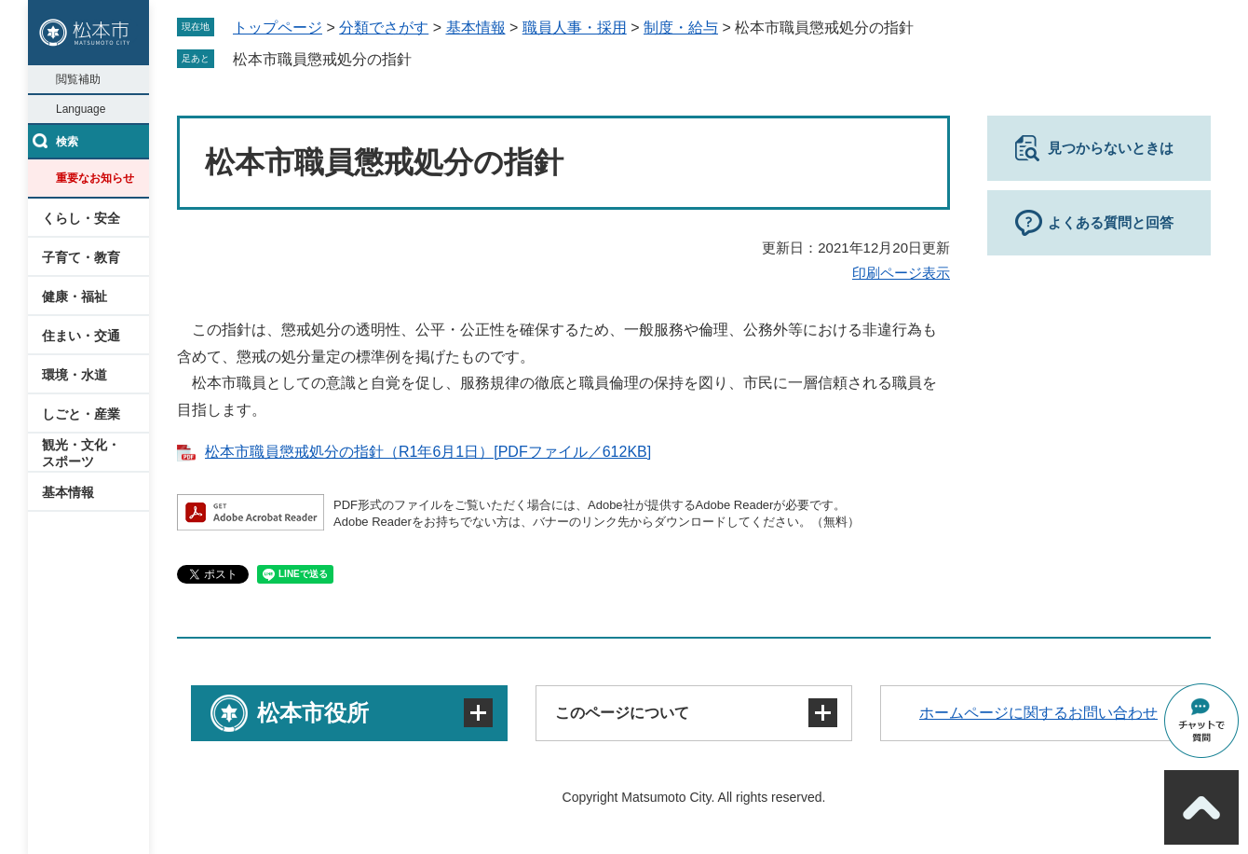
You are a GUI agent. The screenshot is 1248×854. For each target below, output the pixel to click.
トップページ (277, 27)
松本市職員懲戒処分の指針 (322, 59)
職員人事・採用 (574, 27)
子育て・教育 (81, 257)
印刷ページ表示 (901, 273)
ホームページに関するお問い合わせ (1038, 713)
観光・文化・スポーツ (81, 453)
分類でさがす (383, 27)
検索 (67, 141)
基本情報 (68, 492)
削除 (424, 58)
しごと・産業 (81, 413)
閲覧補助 (78, 79)
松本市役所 (313, 712)
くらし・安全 (81, 218)
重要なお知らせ (95, 178)
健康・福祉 (74, 296)
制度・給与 (681, 27)
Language (80, 109)
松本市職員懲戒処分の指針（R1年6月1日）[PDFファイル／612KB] (428, 452)
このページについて (622, 713)
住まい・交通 (81, 335)
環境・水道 (74, 374)
